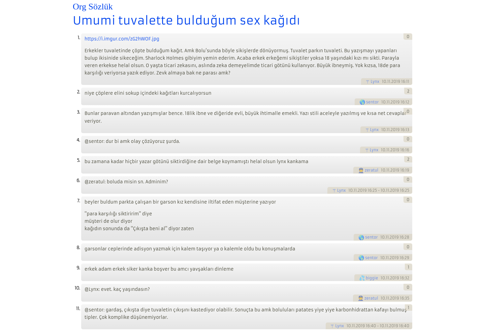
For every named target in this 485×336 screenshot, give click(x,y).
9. (78, 268)
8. (78, 247)
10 (384, 81)
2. (78, 92)
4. (78, 140)
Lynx (374, 81)
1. (78, 37)
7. (78, 201)
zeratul (372, 170)
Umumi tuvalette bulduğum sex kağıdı (186, 20)
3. (78, 112)
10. (77, 288)
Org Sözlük (93, 6)
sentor (372, 102)
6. (78, 180)
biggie (372, 278)
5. (78, 160)
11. (78, 308)
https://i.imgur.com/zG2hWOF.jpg (122, 39)
